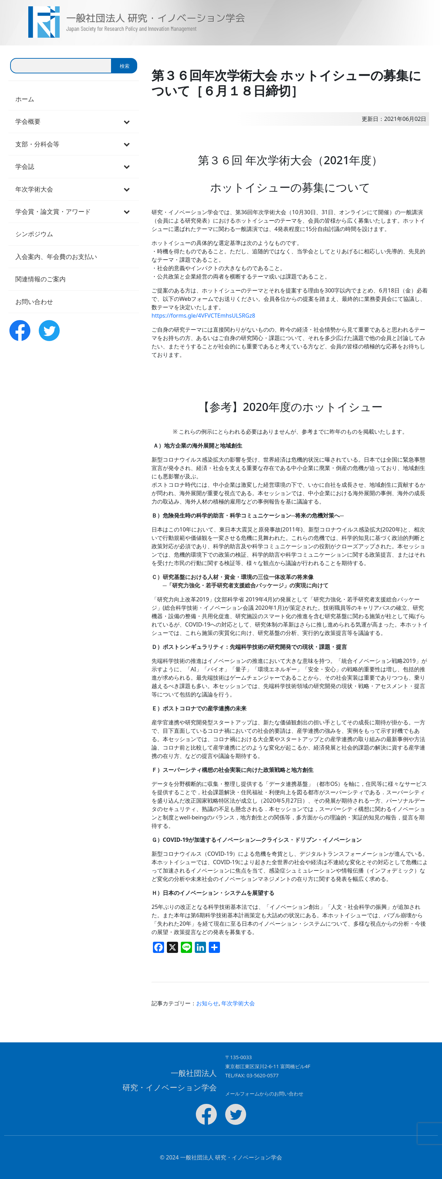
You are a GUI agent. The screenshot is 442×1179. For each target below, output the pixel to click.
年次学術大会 (238, 1003)
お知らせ (207, 1003)
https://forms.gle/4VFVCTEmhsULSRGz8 (203, 315)
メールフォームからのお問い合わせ (264, 1093)
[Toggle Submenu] (127, 121)
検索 (125, 66)
